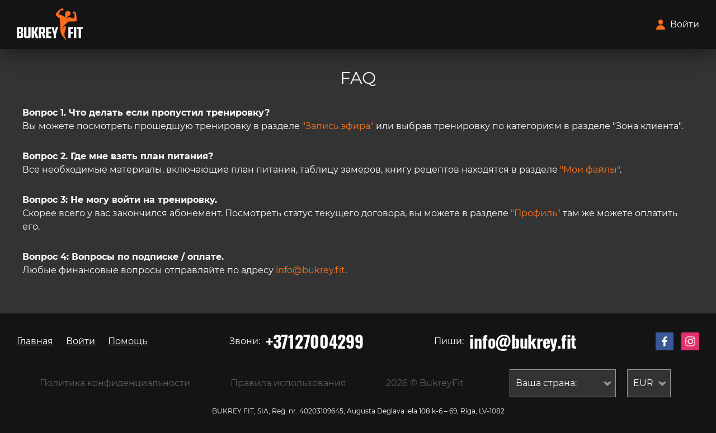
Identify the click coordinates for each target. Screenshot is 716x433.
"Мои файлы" (590, 169)
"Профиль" (535, 213)
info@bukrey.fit (310, 270)
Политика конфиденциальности (115, 383)
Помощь (127, 341)
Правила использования (288, 383)
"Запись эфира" (338, 126)
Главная (35, 341)
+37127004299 (314, 341)
